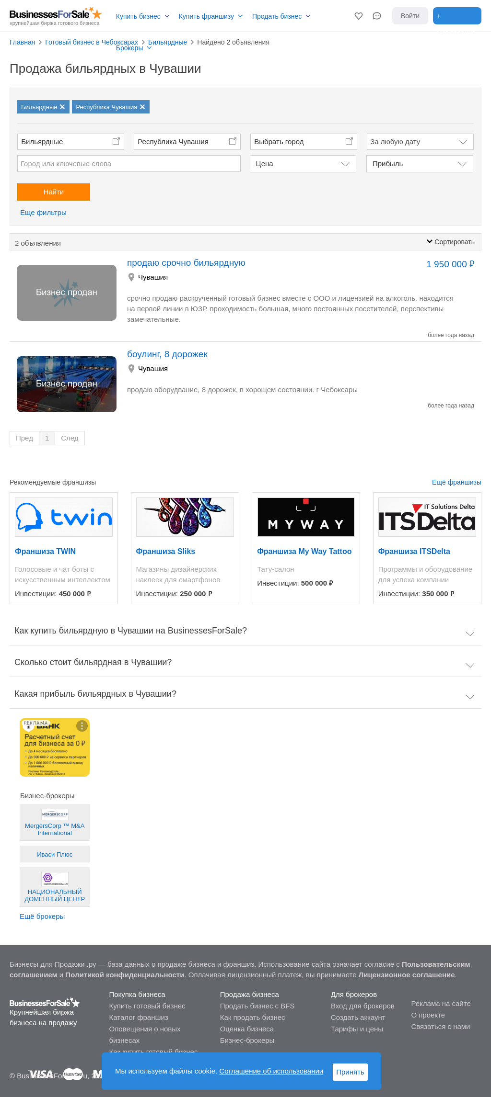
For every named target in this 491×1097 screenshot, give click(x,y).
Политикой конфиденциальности (124, 975)
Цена (264, 163)
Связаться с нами (440, 1026)
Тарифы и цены (357, 1029)
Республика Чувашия (173, 141)
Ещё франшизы (456, 482)
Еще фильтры (43, 212)
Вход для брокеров (363, 1006)
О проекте (428, 1015)
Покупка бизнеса (137, 994)
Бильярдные (42, 141)
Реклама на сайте (440, 1003)
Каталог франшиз (138, 1017)
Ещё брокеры (42, 916)
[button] (358, 16)
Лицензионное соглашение (407, 975)
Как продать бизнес (252, 1017)
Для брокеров (354, 994)
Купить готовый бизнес (147, 1006)
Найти (53, 192)
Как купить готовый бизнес (153, 1052)
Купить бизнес (138, 16)
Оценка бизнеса (247, 1029)
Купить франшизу (206, 16)
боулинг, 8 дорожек (167, 354)
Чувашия (153, 277)
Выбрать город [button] (279, 141)
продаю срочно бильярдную (186, 263)
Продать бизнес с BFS (257, 1006)
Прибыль (388, 163)
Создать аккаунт (358, 1017)
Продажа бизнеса (249, 994)
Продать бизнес (277, 16)
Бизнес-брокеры (247, 1040)
